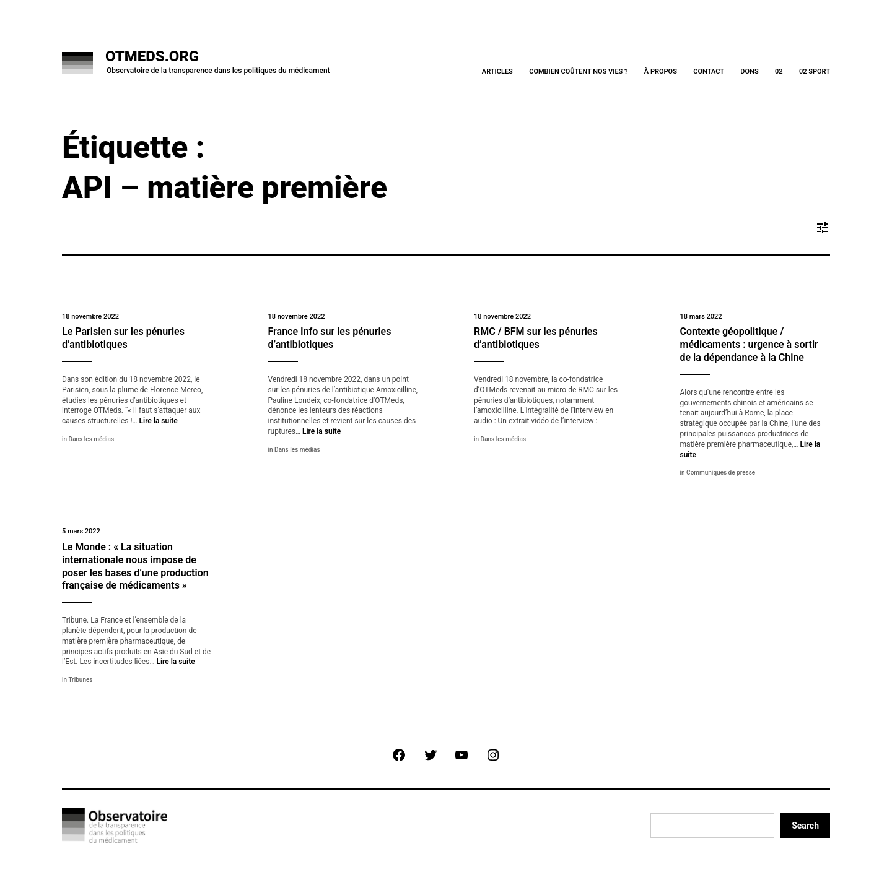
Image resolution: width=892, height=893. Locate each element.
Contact (708, 71)
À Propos (660, 71)
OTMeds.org (152, 56)
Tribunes (80, 679)
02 (779, 71)
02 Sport (814, 71)
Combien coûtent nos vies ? (578, 71)
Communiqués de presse (720, 472)
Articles (497, 71)
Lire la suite (158, 420)
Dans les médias (91, 439)
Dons (749, 71)
